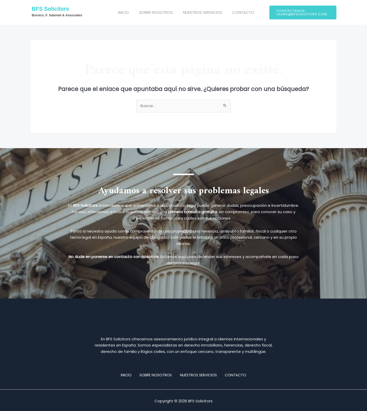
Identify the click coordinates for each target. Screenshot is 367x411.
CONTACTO (237, 12)
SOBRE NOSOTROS (155, 12)
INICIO (124, 12)
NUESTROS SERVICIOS (198, 12)
